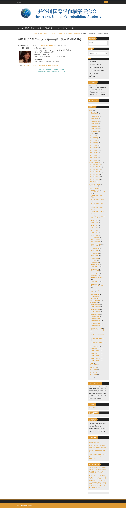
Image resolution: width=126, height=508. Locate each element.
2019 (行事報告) (95, 118)
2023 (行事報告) (95, 128)
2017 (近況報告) (94, 145)
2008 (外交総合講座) (96, 318)
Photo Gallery (93, 186)
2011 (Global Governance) (97, 338)
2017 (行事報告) (95, 113)
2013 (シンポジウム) (96, 360)
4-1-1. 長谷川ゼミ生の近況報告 (57, 33)
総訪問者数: (92, 76)
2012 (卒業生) (94, 225)
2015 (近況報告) (94, 140)
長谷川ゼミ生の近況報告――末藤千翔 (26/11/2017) (51, 71)
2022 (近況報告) (94, 157)
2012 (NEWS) (93, 374)
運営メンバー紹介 (69, 28)
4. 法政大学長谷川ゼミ (94, 188)
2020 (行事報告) (95, 121)
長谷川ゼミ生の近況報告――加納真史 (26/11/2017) (51, 69)
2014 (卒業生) (94, 230)
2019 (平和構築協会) (95, 179)
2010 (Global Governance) (97, 334)
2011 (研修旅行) (95, 275)
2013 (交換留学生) (96, 241)
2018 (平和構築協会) (95, 176)
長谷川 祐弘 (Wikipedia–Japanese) (97, 447)
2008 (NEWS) (93, 364)
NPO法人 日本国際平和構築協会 (97, 445)
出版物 (58, 28)
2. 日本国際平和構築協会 (95, 162)
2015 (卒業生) (94, 232)
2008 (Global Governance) (97, 330)
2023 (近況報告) (94, 160)
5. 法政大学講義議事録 (94, 300)
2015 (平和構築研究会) (95, 169)
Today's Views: (93, 61)
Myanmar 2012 (95, 294)
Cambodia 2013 (95, 298)
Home (35, 33)
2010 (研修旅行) (95, 269)
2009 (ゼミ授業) (95, 248)
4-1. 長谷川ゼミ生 (94, 190)
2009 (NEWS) (93, 367)
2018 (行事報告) (95, 116)
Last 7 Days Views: (94, 64)
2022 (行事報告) (95, 126)
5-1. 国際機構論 (94, 302)
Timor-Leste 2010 (95, 273)
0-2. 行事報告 (93, 112)
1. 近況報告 (92, 133)
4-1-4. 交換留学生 (95, 237)
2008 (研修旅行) (95, 262)
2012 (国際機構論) (95, 314)
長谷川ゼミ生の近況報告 (47, 45)
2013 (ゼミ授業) (95, 258)
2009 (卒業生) (94, 217)
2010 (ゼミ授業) (95, 251)
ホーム (20, 28)
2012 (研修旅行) (95, 284)
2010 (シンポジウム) (96, 353)
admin (23, 43)
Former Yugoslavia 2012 (97, 285)
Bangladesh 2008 (95, 264)
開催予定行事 (29, 28)
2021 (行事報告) (95, 123)
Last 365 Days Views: (95, 70)
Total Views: (92, 73)
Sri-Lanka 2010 (95, 270)
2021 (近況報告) (94, 155)
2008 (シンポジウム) (96, 348)
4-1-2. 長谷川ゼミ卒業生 (74, 33)
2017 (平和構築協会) (95, 174)
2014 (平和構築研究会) (95, 167)
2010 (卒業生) (94, 220)
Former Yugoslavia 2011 (97, 277)
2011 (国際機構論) (95, 311)
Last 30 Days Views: (94, 67)
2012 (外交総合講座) (96, 325)
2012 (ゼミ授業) (95, 255)
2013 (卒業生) (94, 227)
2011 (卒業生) (94, 222)
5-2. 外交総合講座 (94, 316)
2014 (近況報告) (94, 138)
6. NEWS (91, 363)
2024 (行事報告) (95, 131)
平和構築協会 (49, 28)
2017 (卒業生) (43, 33)
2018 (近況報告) (94, 147)
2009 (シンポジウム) (96, 350)
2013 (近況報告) (94, 135)
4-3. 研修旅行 (93, 260)
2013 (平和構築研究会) (95, 164)
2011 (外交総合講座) (96, 323)
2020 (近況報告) (94, 152)
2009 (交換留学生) (96, 239)
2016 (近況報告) (94, 142)
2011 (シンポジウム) (96, 355)
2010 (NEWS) (93, 369)
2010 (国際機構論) (95, 309)
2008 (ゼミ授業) (95, 246)
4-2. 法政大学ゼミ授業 (95, 244)
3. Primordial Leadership (95, 184)
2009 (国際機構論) (95, 306)
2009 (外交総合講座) (96, 320)
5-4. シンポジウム (94, 346)
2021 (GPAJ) (93, 181)
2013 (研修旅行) (95, 296)
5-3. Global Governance (96, 328)
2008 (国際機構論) (95, 304)
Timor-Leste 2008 (95, 266)
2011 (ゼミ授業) (95, 253)
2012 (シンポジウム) (96, 358)
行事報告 (39, 28)
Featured (91, 377)
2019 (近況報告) (94, 150)
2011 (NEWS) (93, 372)
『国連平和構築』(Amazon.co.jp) (97, 454)
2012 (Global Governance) (97, 342)
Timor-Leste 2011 (95, 281)
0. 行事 (90, 110)
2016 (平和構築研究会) (95, 171)
